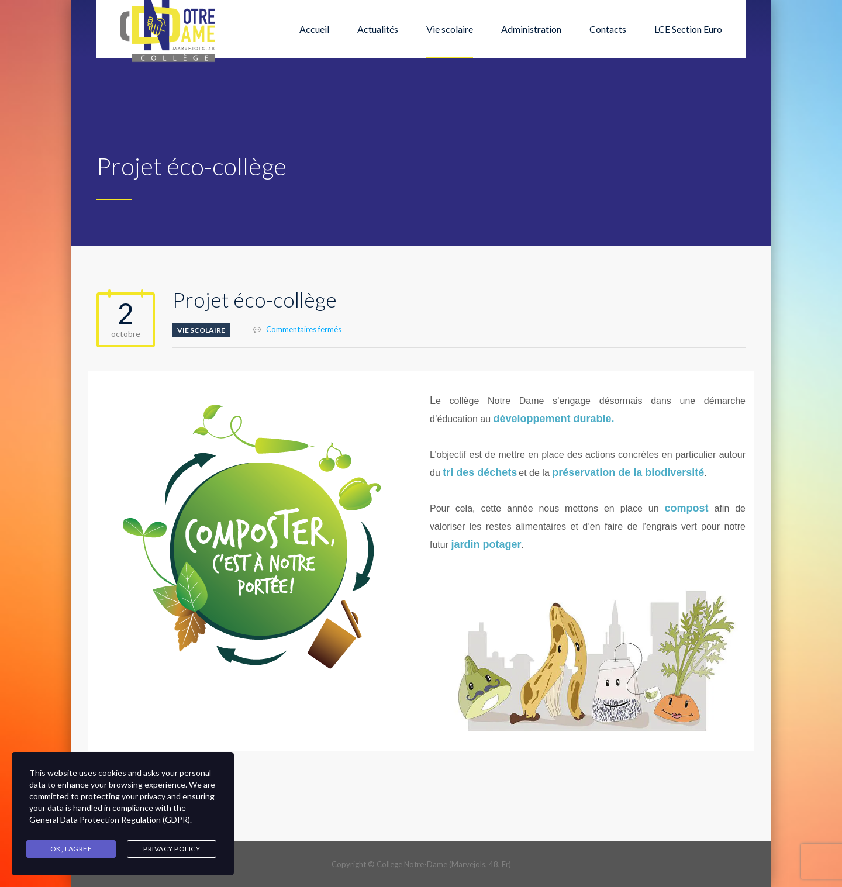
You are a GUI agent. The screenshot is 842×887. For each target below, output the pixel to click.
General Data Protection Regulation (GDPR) (109, 819)
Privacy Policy (171, 848)
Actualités (377, 28)
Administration (531, 28)
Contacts (607, 28)
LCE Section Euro (688, 28)
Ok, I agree (71, 848)
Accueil (314, 28)
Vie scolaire (449, 28)
